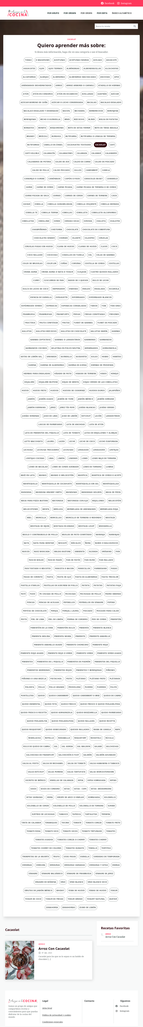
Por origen (70, 13)
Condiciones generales (52, 1022)
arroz (42, 944)
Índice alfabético (122, 13)
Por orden (86, 13)
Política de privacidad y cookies (56, 1015)
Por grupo (53, 13)
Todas (28, 60)
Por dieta (102, 13)
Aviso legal (47, 1008)
